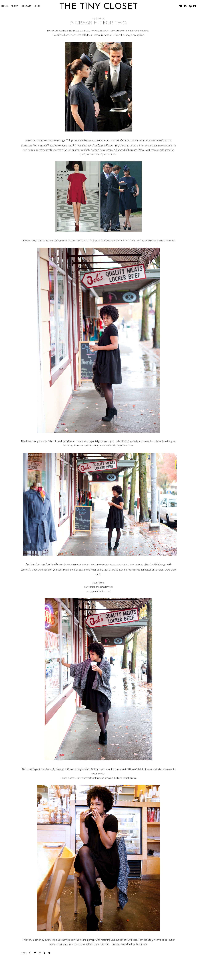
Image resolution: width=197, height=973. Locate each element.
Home (4, 6)
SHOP (38, 6)
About (14, 6)
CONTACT (26, 6)
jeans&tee (98, 582)
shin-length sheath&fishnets (98, 586)
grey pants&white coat (98, 591)
